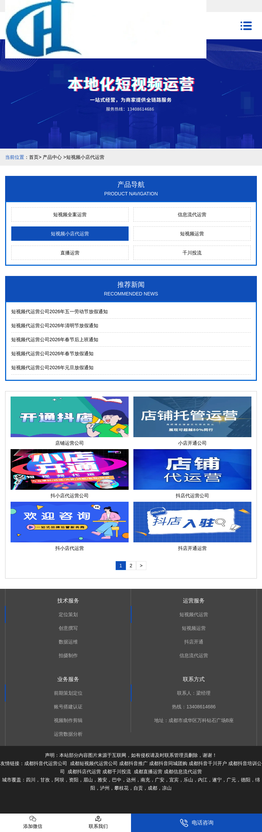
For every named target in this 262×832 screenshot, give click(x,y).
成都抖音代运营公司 (45, 763)
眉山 (88, 779)
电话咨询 (197, 823)
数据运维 (68, 641)
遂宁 (217, 779)
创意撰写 (68, 628)
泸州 (105, 788)
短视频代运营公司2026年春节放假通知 (52, 353)
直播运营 (69, 252)
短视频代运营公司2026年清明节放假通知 (54, 325)
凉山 (167, 788)
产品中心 (52, 157)
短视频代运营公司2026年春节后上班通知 (54, 339)
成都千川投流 (116, 771)
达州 (131, 779)
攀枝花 (121, 788)
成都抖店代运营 (83, 771)
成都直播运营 (148, 771)
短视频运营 (192, 233)
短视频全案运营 (70, 214)
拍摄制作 (68, 655)
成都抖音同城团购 (168, 763)
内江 (202, 779)
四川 (30, 779)
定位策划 (68, 614)
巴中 (116, 779)
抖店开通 (193, 641)
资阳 (73, 779)
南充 (145, 779)
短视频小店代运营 (70, 233)
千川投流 (192, 252)
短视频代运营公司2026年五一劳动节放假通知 (59, 311)
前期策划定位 (68, 693)
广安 (159, 779)
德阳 (245, 779)
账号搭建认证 (68, 706)
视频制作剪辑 (68, 720)
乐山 (188, 779)
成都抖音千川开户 (208, 763)
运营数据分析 (68, 734)
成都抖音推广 (133, 763)
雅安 (102, 779)
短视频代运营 (193, 614)
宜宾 (174, 779)
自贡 (138, 788)
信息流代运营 (192, 214)
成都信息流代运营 (183, 771)
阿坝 (59, 779)
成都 (152, 788)
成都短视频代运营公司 (94, 763)
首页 (34, 157)
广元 (231, 779)
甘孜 (45, 779)
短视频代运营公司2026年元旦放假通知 (52, 367)
